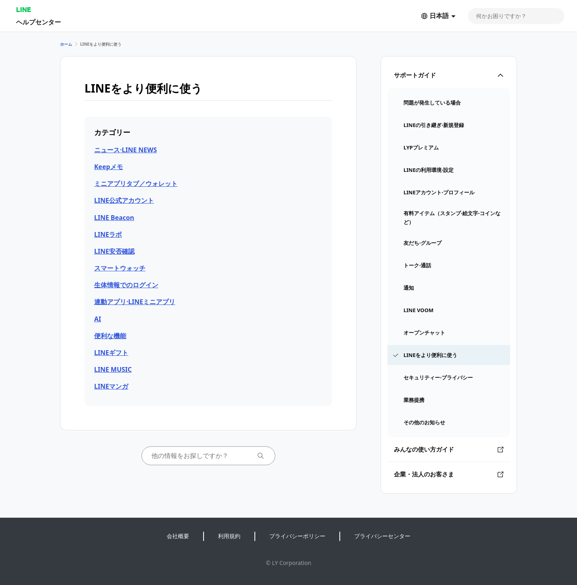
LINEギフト (111, 352)
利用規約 (229, 536)
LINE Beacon (114, 217)
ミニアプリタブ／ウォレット (136, 183)
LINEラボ (108, 234)
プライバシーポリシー (297, 536)
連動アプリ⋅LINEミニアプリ (134, 301)
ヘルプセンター (38, 22)
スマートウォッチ (119, 268)
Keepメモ (108, 166)
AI (97, 319)
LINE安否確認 (114, 251)
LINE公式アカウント (124, 200)
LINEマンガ (111, 386)
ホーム (66, 44)
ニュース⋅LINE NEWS (125, 149)
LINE (23, 9)
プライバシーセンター (382, 536)
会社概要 (178, 536)
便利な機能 (110, 335)
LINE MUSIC (113, 369)
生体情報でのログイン (126, 284)
